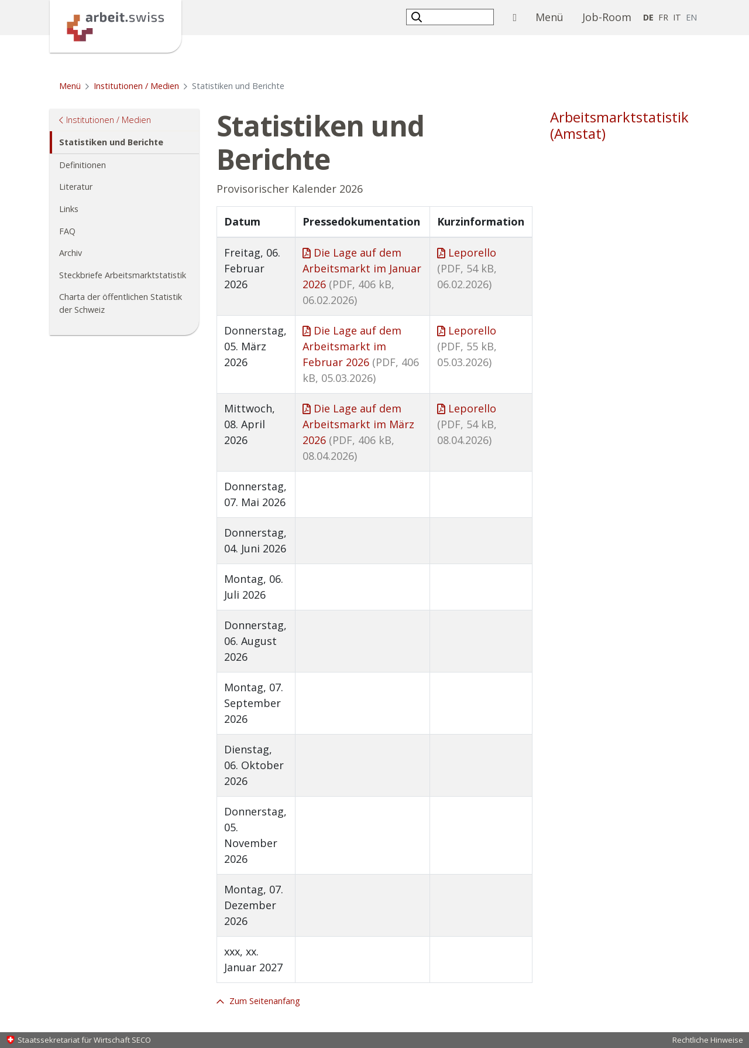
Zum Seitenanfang (263, 1000)
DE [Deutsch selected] (648, 17)
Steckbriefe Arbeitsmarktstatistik (122, 275)
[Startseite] (115, 25)
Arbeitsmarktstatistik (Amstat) (619, 125)
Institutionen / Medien (136, 85)
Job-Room (606, 17)
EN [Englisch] (692, 17)
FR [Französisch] (663, 17)
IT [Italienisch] (677, 17)
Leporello (467, 268)
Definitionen (82, 164)
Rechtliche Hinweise (707, 1040)
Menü (554, 16)
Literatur (75, 186)
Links (68, 208)
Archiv (70, 252)
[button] (418, 16)
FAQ (67, 231)
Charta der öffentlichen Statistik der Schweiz (120, 303)
